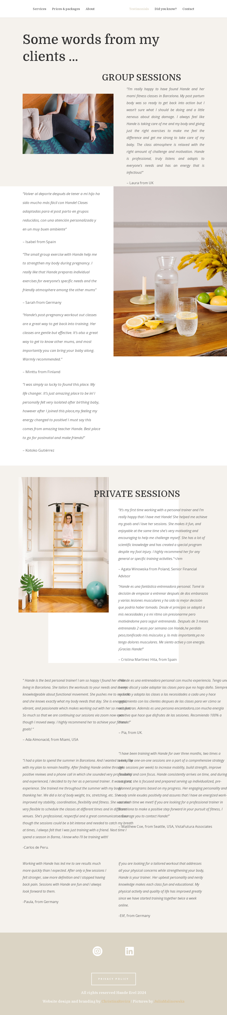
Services (40, 9)
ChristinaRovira (116, 1001)
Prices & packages (67, 9)
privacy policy (113, 978)
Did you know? (165, 9)
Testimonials (138, 9)
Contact (187, 9)
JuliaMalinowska (169, 1001)
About (91, 9)
